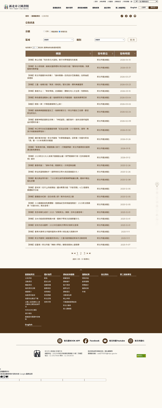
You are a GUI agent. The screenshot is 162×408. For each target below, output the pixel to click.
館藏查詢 (66, 278)
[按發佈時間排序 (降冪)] (134, 53)
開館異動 (54, 32)
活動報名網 (67, 295)
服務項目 (47, 288)
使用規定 (47, 292)
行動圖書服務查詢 (69, 302)
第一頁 (72, 253)
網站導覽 (103, 1)
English (133, 8)
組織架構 (47, 285)
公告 (47, 31)
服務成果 (95, 8)
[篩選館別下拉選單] (110, 40)
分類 (27, 31)
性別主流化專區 (31, 310)
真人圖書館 (67, 309)
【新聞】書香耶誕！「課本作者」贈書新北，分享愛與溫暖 (51, 165)
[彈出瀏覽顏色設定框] (131, 2)
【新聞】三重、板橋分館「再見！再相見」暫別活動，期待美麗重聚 (55, 84)
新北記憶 (47, 299)
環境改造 (85, 278)
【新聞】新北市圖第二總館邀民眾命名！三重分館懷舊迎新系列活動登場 (57, 238)
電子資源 (66, 285)
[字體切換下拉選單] (136, 2)
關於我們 (69, 8)
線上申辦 (66, 299)
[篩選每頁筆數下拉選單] (35, 48)
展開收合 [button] (81, 269)
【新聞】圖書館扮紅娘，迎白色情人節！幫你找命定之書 (50, 197)
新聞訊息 (64, 32)
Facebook (91, 340)
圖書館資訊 (57, 8)
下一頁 (87, 253)
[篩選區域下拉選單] (58, 40)
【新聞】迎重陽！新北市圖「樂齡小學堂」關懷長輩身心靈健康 (53, 245)
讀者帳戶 (66, 282)
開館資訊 (28, 285)
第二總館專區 (121, 8)
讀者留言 (118, 1)
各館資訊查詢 (30, 295)
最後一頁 (90, 253)
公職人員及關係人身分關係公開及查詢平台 (32, 304)
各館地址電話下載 (31, 299)
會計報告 (28, 313)
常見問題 (126, 1)
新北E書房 (67, 305)
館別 (79, 39)
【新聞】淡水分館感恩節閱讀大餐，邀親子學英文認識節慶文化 (53, 219)
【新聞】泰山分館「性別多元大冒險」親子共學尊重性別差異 (52, 60)
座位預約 (107, 8)
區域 (27, 39)
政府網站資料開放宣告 (95, 351)
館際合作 (66, 288)
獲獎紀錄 (85, 288)
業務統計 (85, 285)
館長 (45, 278)
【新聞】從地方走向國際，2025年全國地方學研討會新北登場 (52, 225)
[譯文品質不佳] (5, 377)
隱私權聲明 (109, 351)
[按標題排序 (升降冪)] (90, 53)
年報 (83, 292)
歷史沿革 (47, 282)
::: (26, 18)
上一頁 (74, 253)
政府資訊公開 (30, 288)
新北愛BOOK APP (68, 340)
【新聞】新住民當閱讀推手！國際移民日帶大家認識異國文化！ (53, 172)
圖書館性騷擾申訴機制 (32, 318)
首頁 (96, 1)
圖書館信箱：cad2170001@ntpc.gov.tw (102, 353)
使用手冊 (47, 302)
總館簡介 (28, 292)
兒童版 (110, 1)
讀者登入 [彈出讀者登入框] (153, 7)
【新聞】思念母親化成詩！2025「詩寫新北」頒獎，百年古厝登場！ (55, 212)
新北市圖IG (136, 340)
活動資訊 (28, 282)
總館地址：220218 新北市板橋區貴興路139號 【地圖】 (64, 353)
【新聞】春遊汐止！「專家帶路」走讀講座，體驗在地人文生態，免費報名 (58, 91)
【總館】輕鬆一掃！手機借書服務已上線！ (45, 104)
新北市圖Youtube (113, 340)
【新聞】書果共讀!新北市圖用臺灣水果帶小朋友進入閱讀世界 (52, 232)
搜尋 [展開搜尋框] (143, 8)
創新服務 (85, 282)
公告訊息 (28, 278)
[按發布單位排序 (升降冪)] (112, 53)
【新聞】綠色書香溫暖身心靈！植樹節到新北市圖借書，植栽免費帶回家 (57, 97)
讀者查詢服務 (83, 8)
